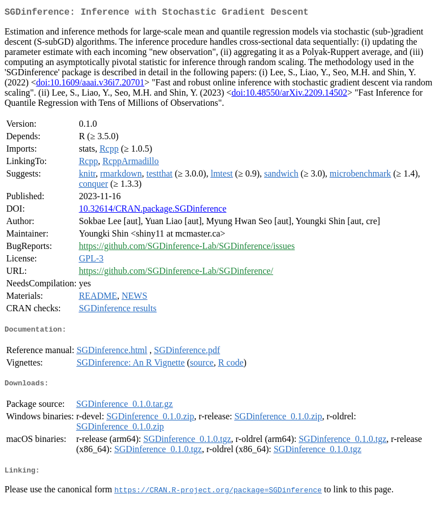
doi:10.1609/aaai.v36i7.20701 (90, 84)
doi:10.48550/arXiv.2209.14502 (289, 95)
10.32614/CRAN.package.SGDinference (152, 211)
